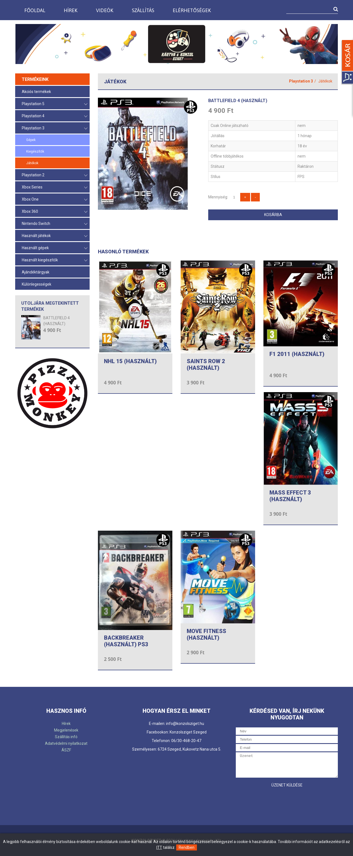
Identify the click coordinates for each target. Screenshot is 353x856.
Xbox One (54, 199)
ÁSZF (66, 750)
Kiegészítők (35, 151)
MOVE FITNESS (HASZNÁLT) (206, 634)
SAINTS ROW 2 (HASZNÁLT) (206, 364)
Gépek (31, 140)
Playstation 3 (54, 128)
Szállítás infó (66, 737)
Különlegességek (36, 284)
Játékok (32, 163)
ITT (159, 847)
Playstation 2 (54, 175)
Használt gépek (54, 248)
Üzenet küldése (287, 785)
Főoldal (34, 10)
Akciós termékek (36, 91)
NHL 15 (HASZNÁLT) (130, 361)
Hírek (70, 10)
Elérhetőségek (192, 10)
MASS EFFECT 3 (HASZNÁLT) (290, 496)
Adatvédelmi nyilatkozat (66, 743)
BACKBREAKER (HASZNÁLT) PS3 (126, 641)
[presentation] (278, 801)
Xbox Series (54, 187)
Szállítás (143, 10)
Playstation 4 (54, 116)
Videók (104, 10)
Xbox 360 (54, 212)
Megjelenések (66, 730)
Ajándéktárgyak (35, 272)
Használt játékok (54, 236)
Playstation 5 (54, 104)
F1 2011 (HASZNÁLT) (296, 354)
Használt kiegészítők (54, 260)
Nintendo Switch (54, 224)
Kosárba (273, 214)
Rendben (186, 847)
